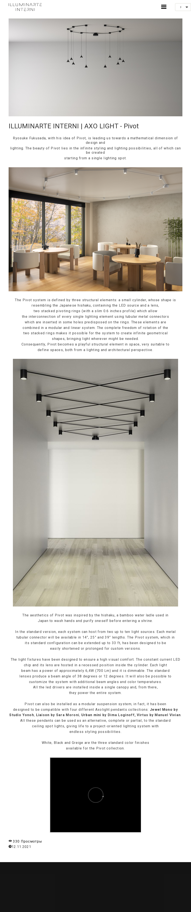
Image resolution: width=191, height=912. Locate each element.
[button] (163, 6)
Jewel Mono (161, 710)
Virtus (142, 715)
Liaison (43, 715)
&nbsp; (95, 795)
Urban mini (91, 715)
